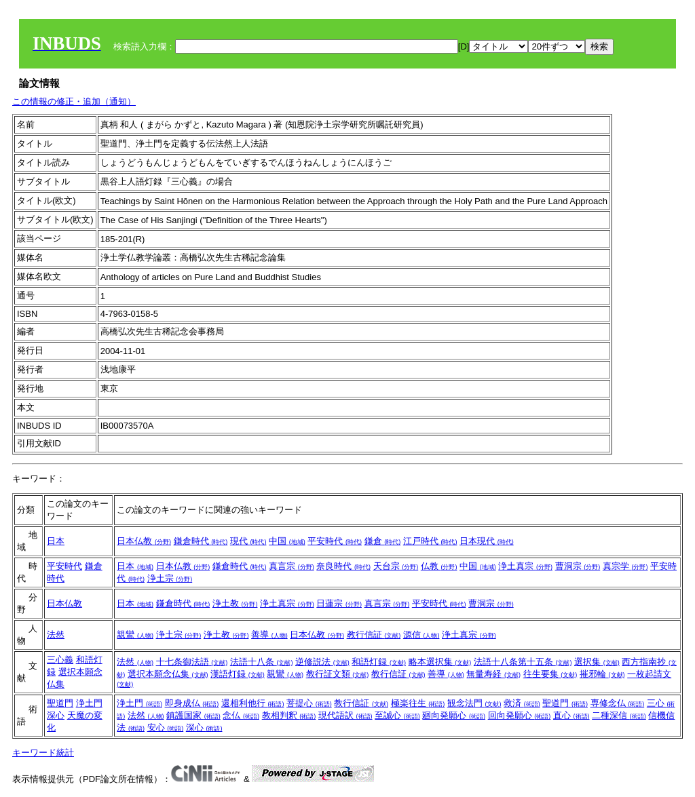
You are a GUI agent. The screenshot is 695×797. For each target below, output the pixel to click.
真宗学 (625, 566)
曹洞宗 (578, 566)
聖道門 (60, 703)
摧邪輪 (602, 674)
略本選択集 (440, 662)
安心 (165, 727)
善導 (269, 634)
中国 (287, 541)
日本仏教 (144, 541)
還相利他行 (252, 703)
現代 (248, 541)
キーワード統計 (43, 752)
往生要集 (550, 674)
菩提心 (309, 703)
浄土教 (235, 603)
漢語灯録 (237, 674)
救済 (522, 703)
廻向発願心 (453, 715)
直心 (571, 715)
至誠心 (397, 715)
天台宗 (396, 566)
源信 (421, 634)
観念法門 (474, 703)
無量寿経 (493, 674)
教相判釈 (289, 715)
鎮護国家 (193, 715)
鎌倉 (382, 541)
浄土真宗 (525, 566)
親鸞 (135, 634)
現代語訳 (345, 715)
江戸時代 (430, 541)
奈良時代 (343, 566)
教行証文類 (337, 674)
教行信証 (374, 634)
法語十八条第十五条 (523, 662)
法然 (55, 634)
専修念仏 (617, 703)
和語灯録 (379, 662)
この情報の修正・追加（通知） (74, 101)
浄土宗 (170, 578)
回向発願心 (519, 715)
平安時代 (334, 541)
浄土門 (89, 703)
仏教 (439, 566)
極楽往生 (418, 703)
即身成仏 (192, 703)
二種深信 (619, 715)
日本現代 (486, 541)
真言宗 (291, 566)
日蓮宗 (339, 603)
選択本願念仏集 (168, 674)
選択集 (597, 662)
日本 (55, 541)
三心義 (60, 660)
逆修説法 (322, 662)
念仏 (241, 715)
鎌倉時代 (201, 541)
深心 (55, 715)
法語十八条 (261, 662)
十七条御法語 (192, 662)
